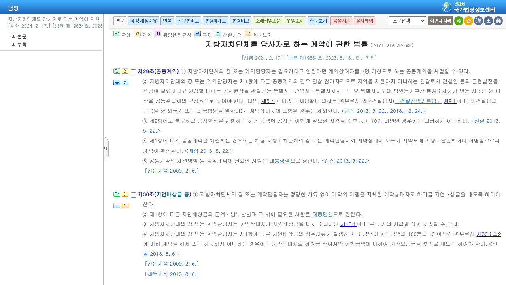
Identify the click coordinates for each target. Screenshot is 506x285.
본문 (19, 36)
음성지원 (341, 21)
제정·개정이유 (143, 21)
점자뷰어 (364, 21)
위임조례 (295, 21)
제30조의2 (488, 234)
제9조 (450, 100)
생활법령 (228, 34)
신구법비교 (188, 21)
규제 (203, 34)
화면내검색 (440, 21)
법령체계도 (215, 21)
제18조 (348, 224)
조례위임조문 (268, 21)
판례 (122, 34)
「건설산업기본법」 (418, 100)
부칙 (19, 44)
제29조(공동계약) (159, 71)
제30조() (165, 194)
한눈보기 (318, 21)
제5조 (268, 100)
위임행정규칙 (173, 34)
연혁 (167, 21)
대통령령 (279, 160)
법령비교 (240, 21)
